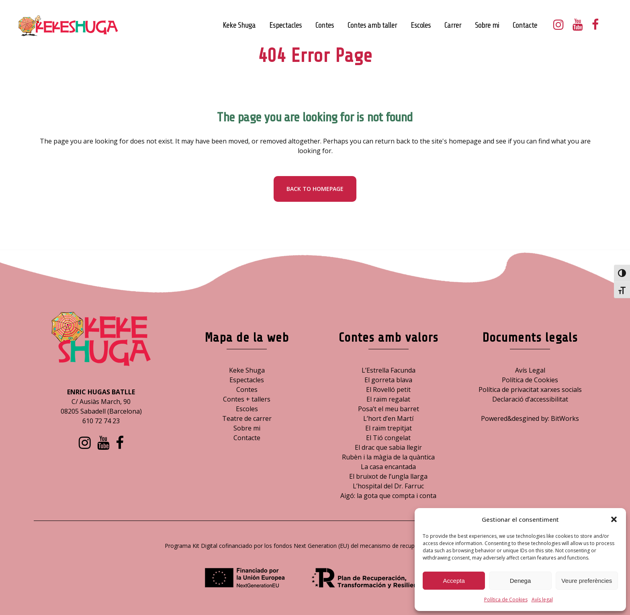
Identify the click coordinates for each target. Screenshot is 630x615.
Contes (247, 389)
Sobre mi (246, 428)
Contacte (246, 437)
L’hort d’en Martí (388, 418)
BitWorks (565, 418)
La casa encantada (388, 466)
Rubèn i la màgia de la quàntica (388, 457)
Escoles (247, 408)
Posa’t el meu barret (388, 408)
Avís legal (542, 599)
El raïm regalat (388, 399)
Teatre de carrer (247, 418)
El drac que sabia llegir (388, 447)
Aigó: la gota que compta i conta (388, 495)
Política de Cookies (506, 599)
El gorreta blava (388, 379)
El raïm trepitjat (388, 428)
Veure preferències (586, 580)
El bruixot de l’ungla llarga (388, 476)
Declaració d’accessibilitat (530, 399)
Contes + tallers (246, 399)
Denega (520, 580)
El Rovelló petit (388, 389)
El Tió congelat (388, 437)
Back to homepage (315, 189)
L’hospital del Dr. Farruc (388, 486)
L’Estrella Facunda (388, 370)
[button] (614, 519)
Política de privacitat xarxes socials (530, 389)
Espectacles (246, 379)
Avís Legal (530, 370)
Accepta (454, 580)
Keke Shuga (247, 370)
